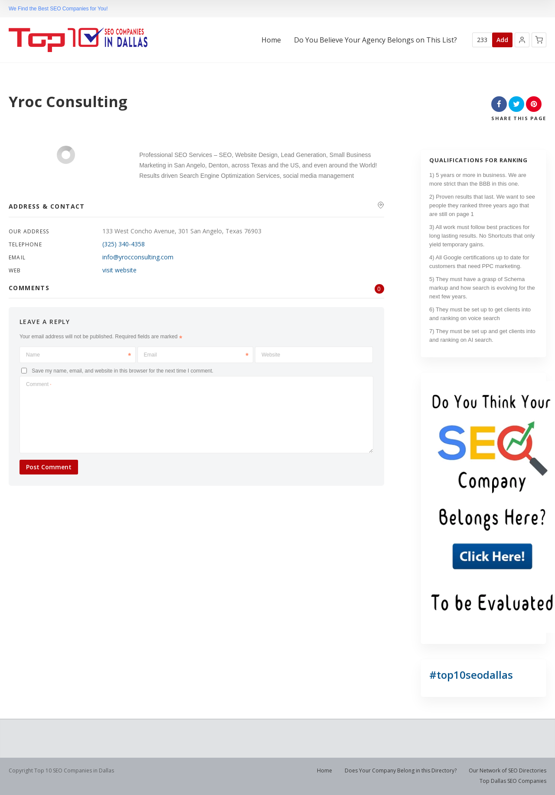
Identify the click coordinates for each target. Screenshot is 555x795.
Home (271, 40)
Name (78, 355)
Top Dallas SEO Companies (513, 781)
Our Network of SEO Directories (507, 770)
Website (270, 355)
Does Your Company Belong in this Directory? (401, 770)
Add (502, 40)
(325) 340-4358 (123, 244)
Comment (38, 384)
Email (196, 355)
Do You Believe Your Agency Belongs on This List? (375, 40)
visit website (119, 270)
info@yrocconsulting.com (137, 257)
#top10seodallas (471, 674)
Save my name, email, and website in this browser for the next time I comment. (122, 370)
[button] (522, 40)
